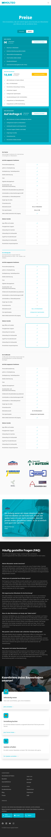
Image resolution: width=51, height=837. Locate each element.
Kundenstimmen (6, 789)
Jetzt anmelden (9, 707)
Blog (3, 792)
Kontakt (29, 782)
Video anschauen (6, 815)
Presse (3, 795)
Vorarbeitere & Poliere (8, 776)
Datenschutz (30, 789)
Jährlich (30, 31)
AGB (28, 795)
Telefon (28, 815)
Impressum (30, 792)
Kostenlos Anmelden (39, 42)
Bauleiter (4, 779)
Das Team (29, 779)
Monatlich (21, 31)
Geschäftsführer (6, 782)
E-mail (17, 815)
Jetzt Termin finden (10, 732)
